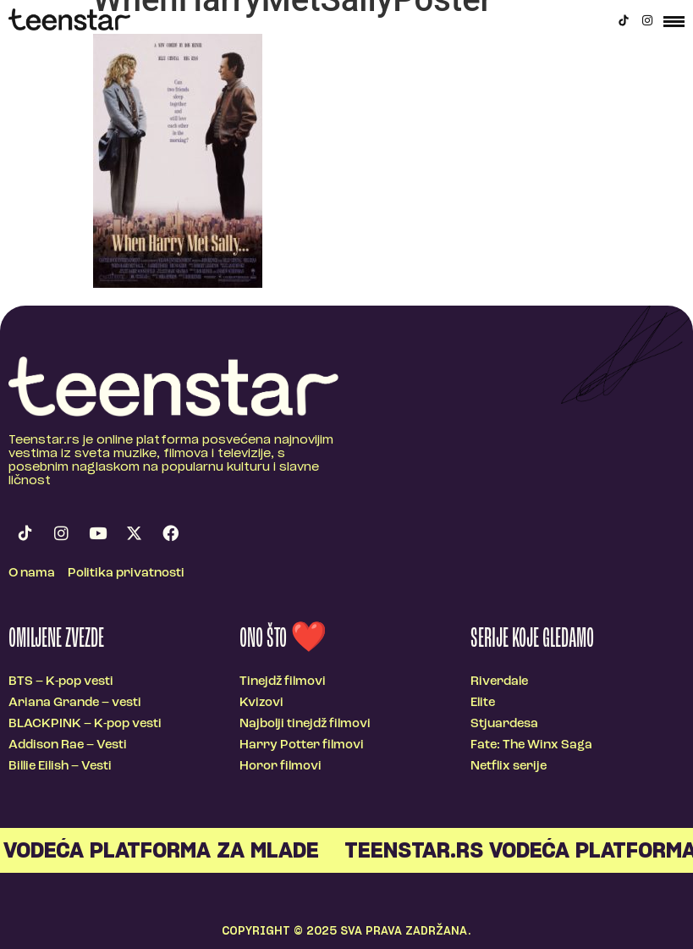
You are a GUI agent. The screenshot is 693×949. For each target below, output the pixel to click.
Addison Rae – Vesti (67, 745)
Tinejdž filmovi (282, 682)
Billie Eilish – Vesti (60, 766)
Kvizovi (261, 703)
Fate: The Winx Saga (531, 745)
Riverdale (499, 682)
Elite (482, 703)
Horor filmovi (280, 766)
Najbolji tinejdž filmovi (305, 724)
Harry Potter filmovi (301, 745)
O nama (31, 573)
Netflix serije (508, 766)
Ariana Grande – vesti (74, 703)
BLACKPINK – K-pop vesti (85, 724)
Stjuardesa (504, 724)
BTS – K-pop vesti (60, 682)
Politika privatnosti (126, 573)
